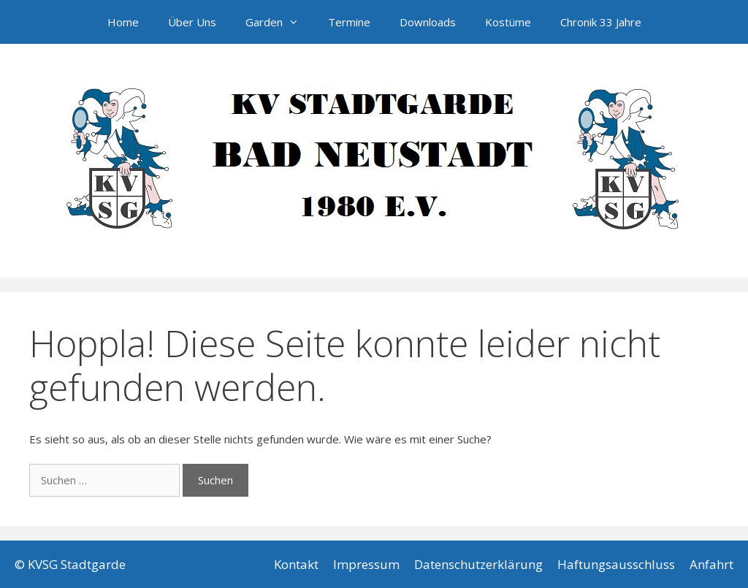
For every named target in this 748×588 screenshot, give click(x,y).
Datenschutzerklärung (478, 564)
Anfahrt (711, 564)
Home (123, 22)
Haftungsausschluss (616, 564)
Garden (279, 22)
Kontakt (296, 564)
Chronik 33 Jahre (600, 22)
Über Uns (192, 22)
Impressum (366, 564)
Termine (349, 22)
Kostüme (508, 22)
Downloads (428, 22)
